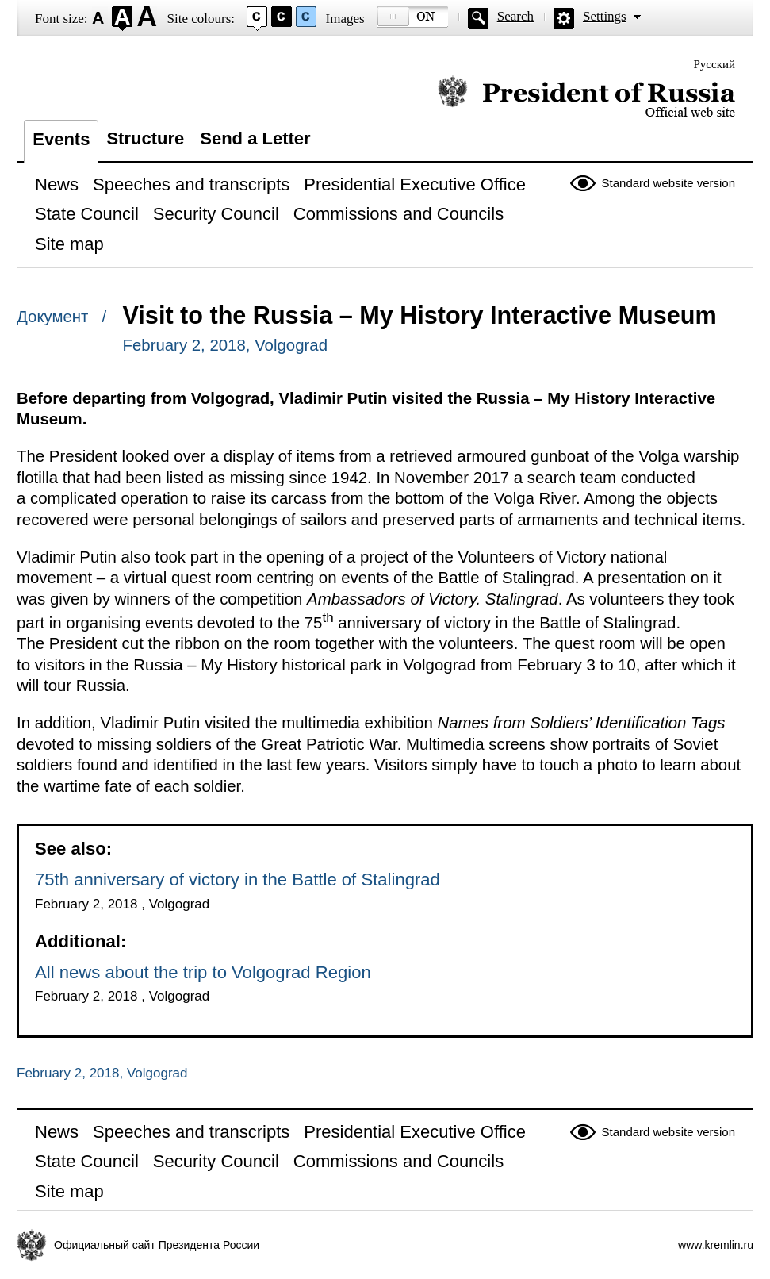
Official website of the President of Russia (586, 97)
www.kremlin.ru (715, 1245)
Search (515, 16)
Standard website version (668, 183)
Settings (604, 16)
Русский (715, 64)
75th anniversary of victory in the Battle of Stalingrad (237, 879)
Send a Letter (255, 138)
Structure (145, 138)
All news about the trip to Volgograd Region (203, 972)
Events (61, 139)
